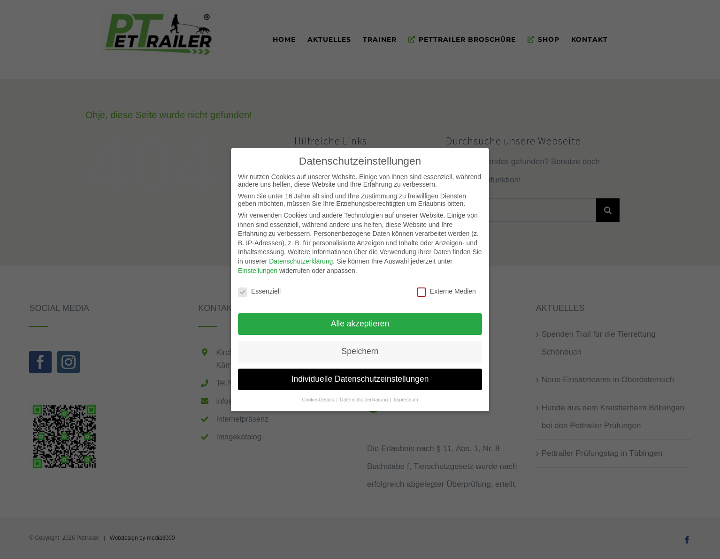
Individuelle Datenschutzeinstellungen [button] (360, 376)
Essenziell (259, 289)
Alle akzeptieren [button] (360, 320)
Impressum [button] (406, 397)
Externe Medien (446, 289)
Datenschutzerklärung (301, 258)
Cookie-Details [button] (318, 397)
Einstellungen (257, 268)
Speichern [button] (360, 348)
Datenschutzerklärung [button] (364, 397)
